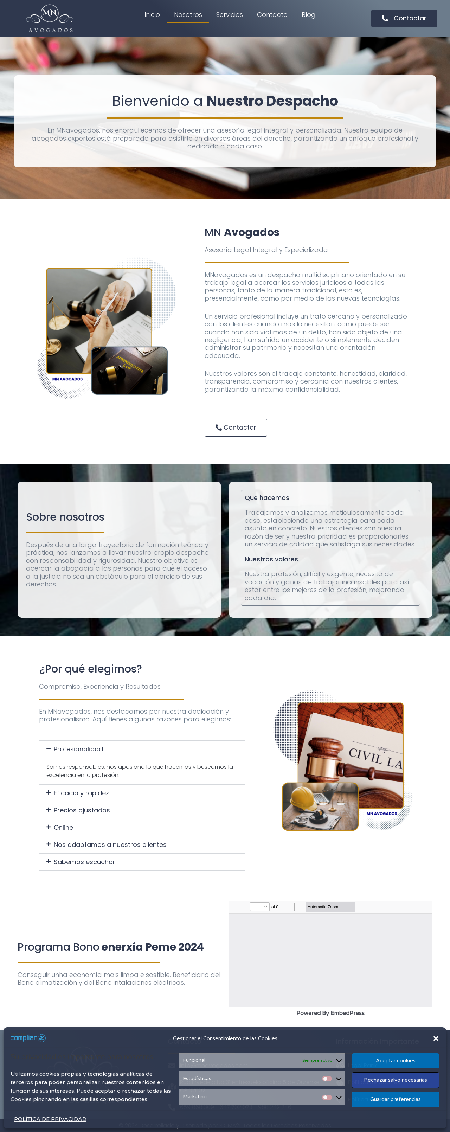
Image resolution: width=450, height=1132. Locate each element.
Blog (309, 14)
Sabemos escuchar (84, 861)
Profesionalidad (78, 749)
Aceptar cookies (396, 1060)
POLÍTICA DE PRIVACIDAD (50, 1119)
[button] (435, 1038)
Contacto (272, 14)
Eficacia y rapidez (81, 793)
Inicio (152, 14)
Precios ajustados (82, 810)
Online (63, 827)
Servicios (229, 14)
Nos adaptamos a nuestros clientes (110, 844)
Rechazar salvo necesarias (395, 1080)
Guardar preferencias (395, 1099)
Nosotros (188, 14)
